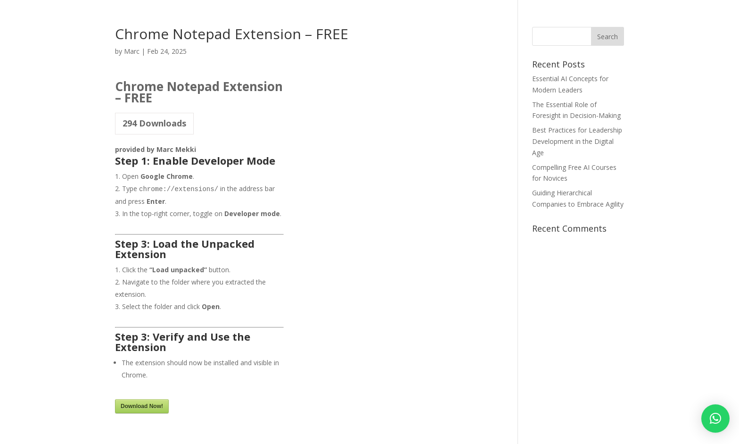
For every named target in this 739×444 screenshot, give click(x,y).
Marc (132, 51)
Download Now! (142, 406)
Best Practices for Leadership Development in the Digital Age (577, 141)
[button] (715, 418)
